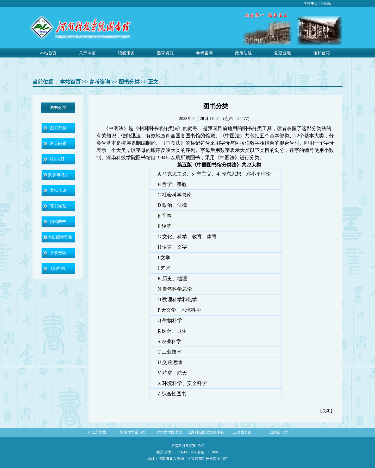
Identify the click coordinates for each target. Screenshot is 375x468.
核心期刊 (58, 159)
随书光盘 (58, 206)
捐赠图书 (58, 221)
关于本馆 (87, 53)
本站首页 (48, 53)
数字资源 (165, 53)
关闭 (326, 411)
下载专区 (58, 253)
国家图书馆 (279, 432)
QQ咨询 (58, 268)
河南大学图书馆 (133, 432)
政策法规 (243, 53)
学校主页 (310, 3)
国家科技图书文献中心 (206, 432)
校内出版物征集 (58, 237)
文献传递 (58, 190)
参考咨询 (204, 53)
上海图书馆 (242, 432)
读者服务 (126, 53)
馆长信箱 (321, 53)
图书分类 (129, 82)
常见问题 (58, 143)
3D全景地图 (96, 432)
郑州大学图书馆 (169, 432)
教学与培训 (58, 174)
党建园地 (282, 53)
